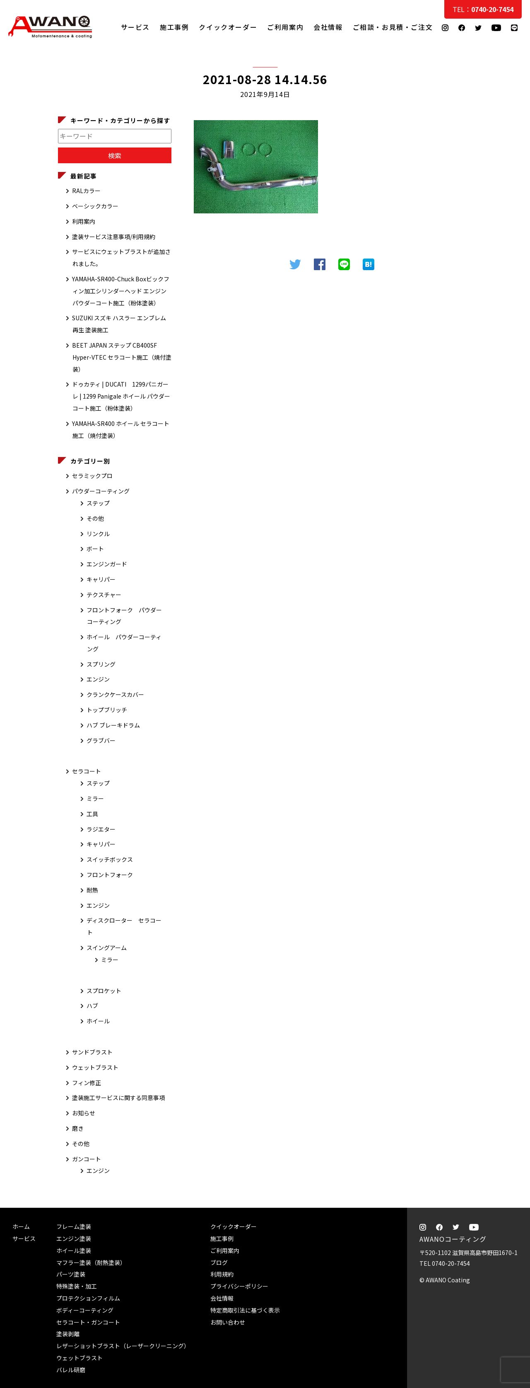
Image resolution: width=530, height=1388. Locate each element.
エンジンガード (107, 564)
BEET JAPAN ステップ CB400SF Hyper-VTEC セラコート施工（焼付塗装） (121, 357)
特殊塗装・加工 (76, 1286)
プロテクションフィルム (88, 1298)
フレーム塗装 (73, 1226)
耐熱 (92, 890)
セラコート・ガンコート (88, 1322)
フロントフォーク (110, 875)
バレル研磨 (70, 1370)
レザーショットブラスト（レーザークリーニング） (123, 1346)
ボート (95, 548)
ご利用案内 (285, 27)
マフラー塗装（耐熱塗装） (91, 1262)
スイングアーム (107, 947)
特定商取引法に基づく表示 (245, 1310)
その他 (95, 518)
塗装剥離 (68, 1334)
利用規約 (222, 1274)
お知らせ (83, 1113)
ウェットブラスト (95, 1067)
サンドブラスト (92, 1052)
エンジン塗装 (73, 1238)
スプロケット (104, 991)
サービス (135, 27)
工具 (92, 814)
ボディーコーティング (84, 1310)
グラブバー (101, 740)
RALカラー (86, 190)
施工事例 (174, 27)
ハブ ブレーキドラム (113, 725)
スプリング (101, 664)
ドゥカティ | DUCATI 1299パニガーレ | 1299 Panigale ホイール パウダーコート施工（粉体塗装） (121, 396)
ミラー (95, 798)
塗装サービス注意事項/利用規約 (113, 236)
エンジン (98, 679)
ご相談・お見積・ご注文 (516, 166)
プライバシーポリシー (239, 1286)
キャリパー (101, 579)
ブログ (219, 1262)
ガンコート (86, 1159)
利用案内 (83, 221)
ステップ (98, 503)
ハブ (92, 1005)
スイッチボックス (110, 859)
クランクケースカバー (115, 694)
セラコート (86, 771)
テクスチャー (104, 594)
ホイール (98, 1021)
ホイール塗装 (73, 1250)
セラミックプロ (92, 476)
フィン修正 (86, 1082)
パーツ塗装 (70, 1274)
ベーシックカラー (95, 206)
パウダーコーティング (101, 491)
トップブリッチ (107, 710)
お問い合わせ (227, 1322)
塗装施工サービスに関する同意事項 (118, 1097)
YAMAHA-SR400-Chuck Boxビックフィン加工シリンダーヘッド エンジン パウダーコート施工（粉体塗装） (120, 291)
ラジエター (101, 829)
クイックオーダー (228, 27)
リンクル (98, 534)
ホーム (21, 1226)
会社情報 (327, 27)
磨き (78, 1128)
